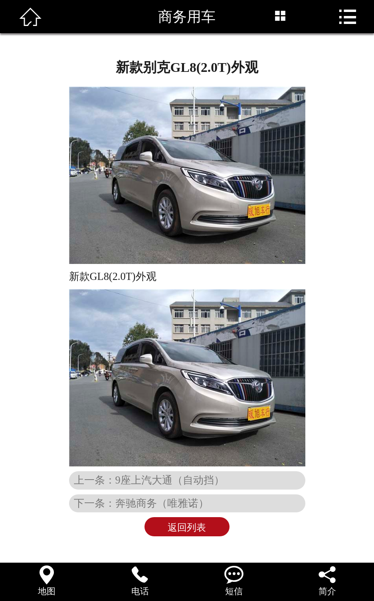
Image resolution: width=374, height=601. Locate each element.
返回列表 (187, 527)
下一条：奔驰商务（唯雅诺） (141, 503)
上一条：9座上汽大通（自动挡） (149, 480)
